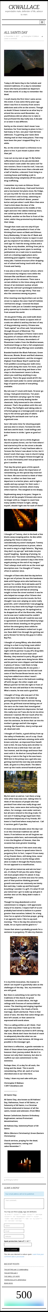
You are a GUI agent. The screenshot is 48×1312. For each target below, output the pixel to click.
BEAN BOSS (8, 1283)
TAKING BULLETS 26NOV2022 (15, 1280)
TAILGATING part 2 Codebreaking (16, 1269)
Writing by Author (12, 1180)
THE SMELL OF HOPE (12, 1276)
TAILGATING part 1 (11, 1273)
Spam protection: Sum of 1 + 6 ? (16, 1241)
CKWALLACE (24, 7)
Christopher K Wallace (31, 36)
